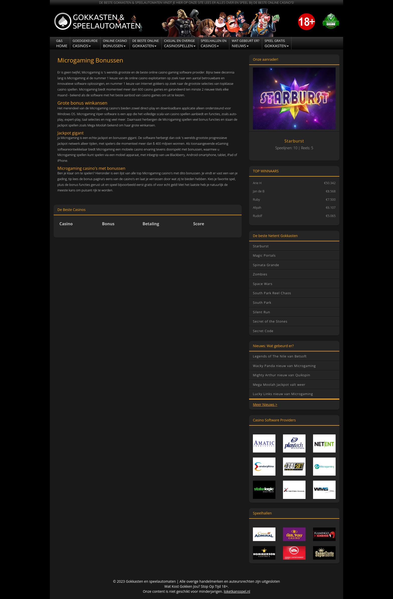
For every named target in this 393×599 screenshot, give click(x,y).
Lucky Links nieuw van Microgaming (283, 394)
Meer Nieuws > (265, 404)
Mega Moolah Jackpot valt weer (279, 384)
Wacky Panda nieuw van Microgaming (284, 365)
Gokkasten (145, 43)
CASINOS (214, 43)
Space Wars (262, 283)
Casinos (85, 43)
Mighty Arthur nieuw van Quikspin (281, 375)
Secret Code (263, 331)
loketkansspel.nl (237, 591)
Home (61, 43)
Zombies (260, 274)
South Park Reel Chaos (272, 293)
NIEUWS (245, 43)
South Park (262, 302)
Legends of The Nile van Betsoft (280, 356)
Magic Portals (264, 255)
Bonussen (115, 43)
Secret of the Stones (270, 321)
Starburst (261, 246)
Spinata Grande (266, 265)
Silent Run (261, 312)
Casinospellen (179, 43)
